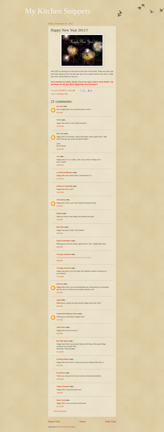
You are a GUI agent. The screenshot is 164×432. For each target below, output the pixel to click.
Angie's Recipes (63, 386)
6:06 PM (60, 233)
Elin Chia (60, 134)
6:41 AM (60, 365)
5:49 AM (60, 306)
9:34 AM (60, 113)
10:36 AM (60, 352)
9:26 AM (60, 333)
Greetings (60, 94)
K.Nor (59, 120)
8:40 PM (60, 247)
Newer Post (54, 421)
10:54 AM (60, 165)
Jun (58, 156)
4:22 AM (60, 292)
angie (59, 300)
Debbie (59, 213)
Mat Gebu (60, 227)
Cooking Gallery (63, 359)
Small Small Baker (64, 241)
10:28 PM (60, 277)
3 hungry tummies (64, 254)
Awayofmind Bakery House (67, 314)
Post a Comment (60, 411)
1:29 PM (60, 206)
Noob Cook (61, 400)
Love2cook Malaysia (65, 172)
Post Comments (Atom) (66, 427)
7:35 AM (60, 320)
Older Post (110, 421)
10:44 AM (60, 149)
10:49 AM (60, 379)
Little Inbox (61, 327)
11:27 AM (60, 179)
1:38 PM (60, 393)
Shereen (60, 284)
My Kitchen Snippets (57, 11)
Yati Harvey (61, 200)
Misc (66, 94)
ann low (60, 106)
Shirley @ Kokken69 (64, 186)
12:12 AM (60, 406)
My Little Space (63, 341)
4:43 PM (60, 220)
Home (82, 421)
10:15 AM (60, 126)
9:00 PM (60, 261)
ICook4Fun (61, 373)
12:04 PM (60, 192)
